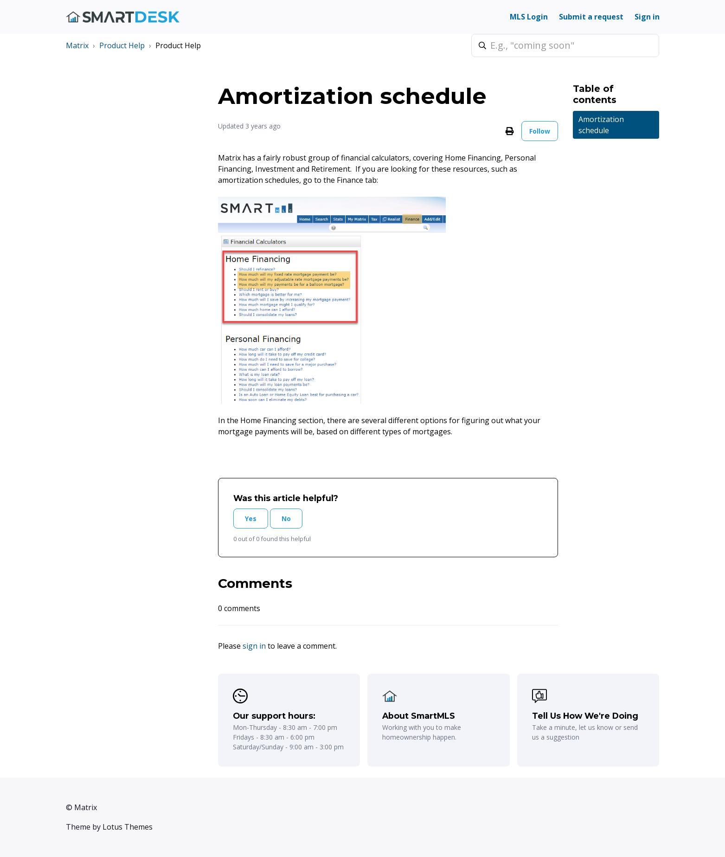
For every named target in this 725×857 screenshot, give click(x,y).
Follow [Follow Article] (539, 131)
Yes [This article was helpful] (251, 518)
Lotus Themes (128, 827)
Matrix (77, 45)
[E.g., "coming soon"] (565, 45)
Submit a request (591, 17)
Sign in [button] (647, 17)
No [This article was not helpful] (286, 518)
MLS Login (529, 17)
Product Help (122, 45)
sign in (254, 646)
